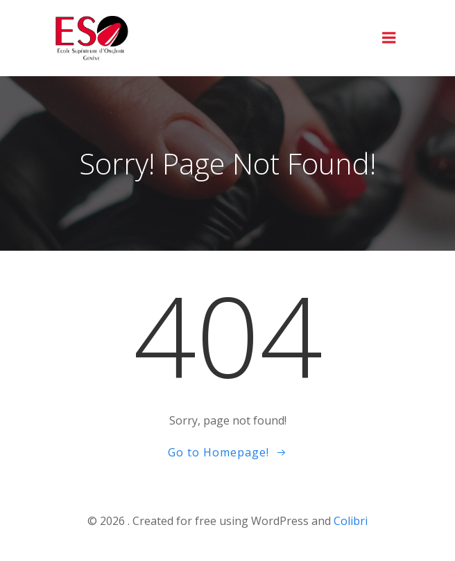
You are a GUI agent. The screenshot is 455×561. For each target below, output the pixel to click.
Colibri (351, 520)
